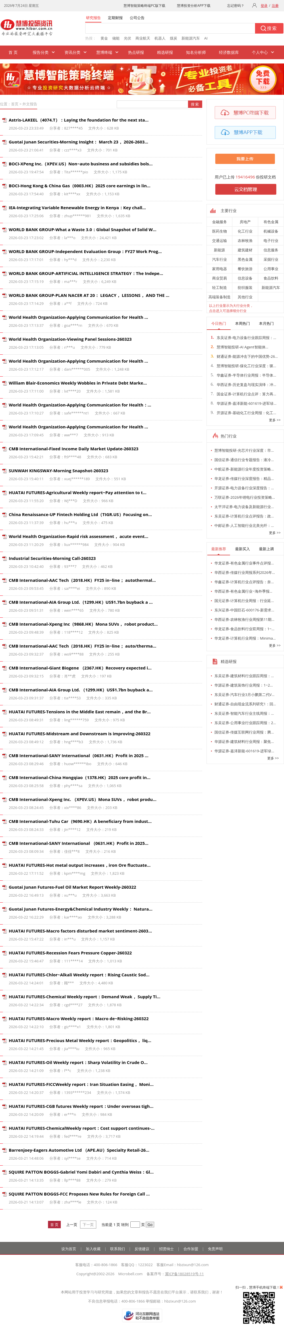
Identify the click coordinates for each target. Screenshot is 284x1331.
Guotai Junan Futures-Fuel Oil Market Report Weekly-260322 (72, 887)
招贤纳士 (166, 1248)
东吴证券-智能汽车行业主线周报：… (244, 713)
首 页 (13, 52)
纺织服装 (245, 287)
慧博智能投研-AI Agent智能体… (239, 347)
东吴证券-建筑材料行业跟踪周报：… (244, 675)
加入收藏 (93, 1248)
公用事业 (271, 268)
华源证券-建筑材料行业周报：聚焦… (244, 741)
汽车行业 (219, 259)
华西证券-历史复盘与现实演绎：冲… (243, 384)
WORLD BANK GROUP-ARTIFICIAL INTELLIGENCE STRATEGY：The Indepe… (86, 273)
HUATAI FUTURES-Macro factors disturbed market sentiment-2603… (80, 931)
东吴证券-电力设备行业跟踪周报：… (243, 337)
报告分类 (41, 52)
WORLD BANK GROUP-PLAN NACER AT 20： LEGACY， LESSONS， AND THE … (89, 295)
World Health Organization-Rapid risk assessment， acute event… (78, 536)
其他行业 (245, 296)
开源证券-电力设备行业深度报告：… (244, 487)
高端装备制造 (219, 296)
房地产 (245, 221)
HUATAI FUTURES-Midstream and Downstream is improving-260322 (80, 733)
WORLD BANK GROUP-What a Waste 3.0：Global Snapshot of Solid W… (82, 229)
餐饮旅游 (245, 268)
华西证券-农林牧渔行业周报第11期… (244, 619)
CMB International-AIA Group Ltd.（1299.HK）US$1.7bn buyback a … (81, 602)
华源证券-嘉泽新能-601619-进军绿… (243, 403)
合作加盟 (190, 1248)
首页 (14, 103)
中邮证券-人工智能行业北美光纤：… (244, 525)
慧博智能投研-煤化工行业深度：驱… (243, 365)
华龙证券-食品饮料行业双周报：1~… (244, 628)
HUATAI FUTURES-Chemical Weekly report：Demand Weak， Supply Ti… (84, 996)
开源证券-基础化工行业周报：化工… (243, 412)
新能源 (219, 249)
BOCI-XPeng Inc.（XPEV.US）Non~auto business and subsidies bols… (81, 164)
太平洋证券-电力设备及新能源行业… (244, 506)
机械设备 (271, 231)
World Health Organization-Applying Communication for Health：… (80, 405)
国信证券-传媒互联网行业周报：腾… (244, 732)
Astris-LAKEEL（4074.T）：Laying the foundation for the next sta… (79, 120)
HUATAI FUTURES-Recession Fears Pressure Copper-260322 (70, 953)
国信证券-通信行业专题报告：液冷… (244, 459)
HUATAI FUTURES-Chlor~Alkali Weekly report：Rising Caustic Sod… (79, 974)
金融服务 (219, 221)
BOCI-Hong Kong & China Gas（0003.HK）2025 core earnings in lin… (80, 185)
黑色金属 (245, 259)
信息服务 (271, 249)
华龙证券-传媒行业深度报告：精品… (244, 478)
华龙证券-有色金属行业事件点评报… (244, 563)
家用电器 (219, 268)
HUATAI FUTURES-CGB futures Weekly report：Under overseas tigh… (81, 1106)
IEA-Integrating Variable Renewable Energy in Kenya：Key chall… (77, 207)
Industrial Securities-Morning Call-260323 (52, 558)
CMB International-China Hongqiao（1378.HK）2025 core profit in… (80, 777)
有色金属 (271, 221)
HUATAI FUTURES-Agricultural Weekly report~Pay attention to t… (78, 492)
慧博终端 (104, 52)
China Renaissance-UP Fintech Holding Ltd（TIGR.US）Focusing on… (80, 514)
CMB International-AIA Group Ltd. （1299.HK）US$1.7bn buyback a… (81, 690)
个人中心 (260, 52)
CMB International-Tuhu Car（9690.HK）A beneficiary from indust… (80, 821)
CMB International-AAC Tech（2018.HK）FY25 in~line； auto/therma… (82, 646)
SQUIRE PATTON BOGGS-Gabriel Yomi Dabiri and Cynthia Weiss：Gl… (81, 1172)
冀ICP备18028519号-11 (184, 1273)
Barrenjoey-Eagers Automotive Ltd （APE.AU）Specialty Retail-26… (79, 1150)
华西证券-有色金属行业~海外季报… (243, 591)
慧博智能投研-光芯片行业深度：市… (244, 450)
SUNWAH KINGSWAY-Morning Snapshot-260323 (58, 470)
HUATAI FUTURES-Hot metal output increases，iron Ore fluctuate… (80, 865)
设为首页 (68, 1248)
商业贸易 (219, 278)
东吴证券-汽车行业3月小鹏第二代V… (244, 694)
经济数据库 (229, 52)
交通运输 (219, 240)
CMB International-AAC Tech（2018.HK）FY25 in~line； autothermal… (82, 580)
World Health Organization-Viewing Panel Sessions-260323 (70, 339)
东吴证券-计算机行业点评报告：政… (244, 516)
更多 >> (275, 420)
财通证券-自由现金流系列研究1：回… (245, 703)
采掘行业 (271, 259)
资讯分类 (72, 52)
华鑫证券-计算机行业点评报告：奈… (244, 581)
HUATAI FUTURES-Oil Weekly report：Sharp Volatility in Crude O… (78, 1062)
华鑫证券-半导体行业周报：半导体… (243, 375)
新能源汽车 (271, 287)
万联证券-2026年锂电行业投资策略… (244, 497)
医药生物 (219, 231)
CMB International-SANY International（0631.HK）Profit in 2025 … (79, 755)
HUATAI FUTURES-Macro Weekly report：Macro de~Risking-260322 (79, 1018)
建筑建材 (245, 249)
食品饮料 (271, 278)
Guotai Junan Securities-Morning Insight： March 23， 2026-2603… (78, 142)
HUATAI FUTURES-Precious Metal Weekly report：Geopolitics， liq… (80, 1040)
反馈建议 (142, 1248)
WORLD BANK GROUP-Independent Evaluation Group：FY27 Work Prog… (85, 251)
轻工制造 (219, 287)
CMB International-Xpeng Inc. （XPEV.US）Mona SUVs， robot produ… (82, 799)
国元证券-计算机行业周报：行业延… (244, 600)
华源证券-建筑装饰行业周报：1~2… (243, 685)
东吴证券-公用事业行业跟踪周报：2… (245, 722)
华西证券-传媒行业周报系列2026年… (244, 572)
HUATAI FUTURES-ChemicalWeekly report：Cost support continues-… (81, 1128)
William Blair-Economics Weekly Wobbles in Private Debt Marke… (78, 383)
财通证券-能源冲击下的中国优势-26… (244, 356)
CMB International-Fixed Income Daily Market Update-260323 (74, 448)
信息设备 (245, 278)
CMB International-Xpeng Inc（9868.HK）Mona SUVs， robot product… (83, 624)
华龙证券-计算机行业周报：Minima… (245, 638)
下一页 (88, 1224)
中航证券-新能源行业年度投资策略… (244, 469)
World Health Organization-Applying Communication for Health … (78, 317)
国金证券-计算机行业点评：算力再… (243, 394)
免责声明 (215, 1248)
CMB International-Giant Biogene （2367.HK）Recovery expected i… (80, 668)
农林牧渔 (245, 240)
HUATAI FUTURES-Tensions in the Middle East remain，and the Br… (80, 711)
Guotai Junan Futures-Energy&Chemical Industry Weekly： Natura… (81, 909)
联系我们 (117, 1248)
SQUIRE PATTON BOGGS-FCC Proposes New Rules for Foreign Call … (79, 1194)
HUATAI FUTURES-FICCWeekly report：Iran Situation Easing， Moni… (81, 1084)
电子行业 (271, 240)
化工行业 (245, 231)
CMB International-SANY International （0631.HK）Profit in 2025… (79, 843)
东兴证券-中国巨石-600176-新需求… (244, 610)
